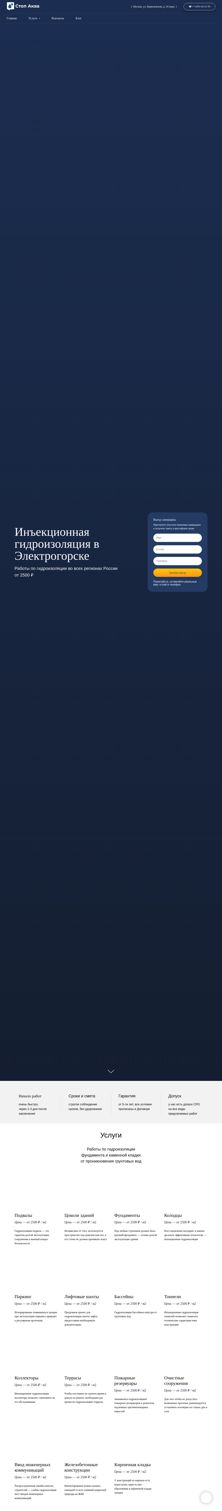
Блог (78, 18)
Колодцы (173, 1215)
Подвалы (23, 1215)
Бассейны (124, 1296)
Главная (12, 18)
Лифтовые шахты (82, 1296)
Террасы (73, 1377)
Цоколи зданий (79, 1215)
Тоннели (172, 1296)
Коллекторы (26, 1377)
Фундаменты (127, 1215)
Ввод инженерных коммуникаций (33, 1467)
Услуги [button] (33, 18)
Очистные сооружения (176, 1380)
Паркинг (23, 1296)
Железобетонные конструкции (81, 1467)
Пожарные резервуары (125, 1380)
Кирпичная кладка (132, 1464)
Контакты (58, 18)
